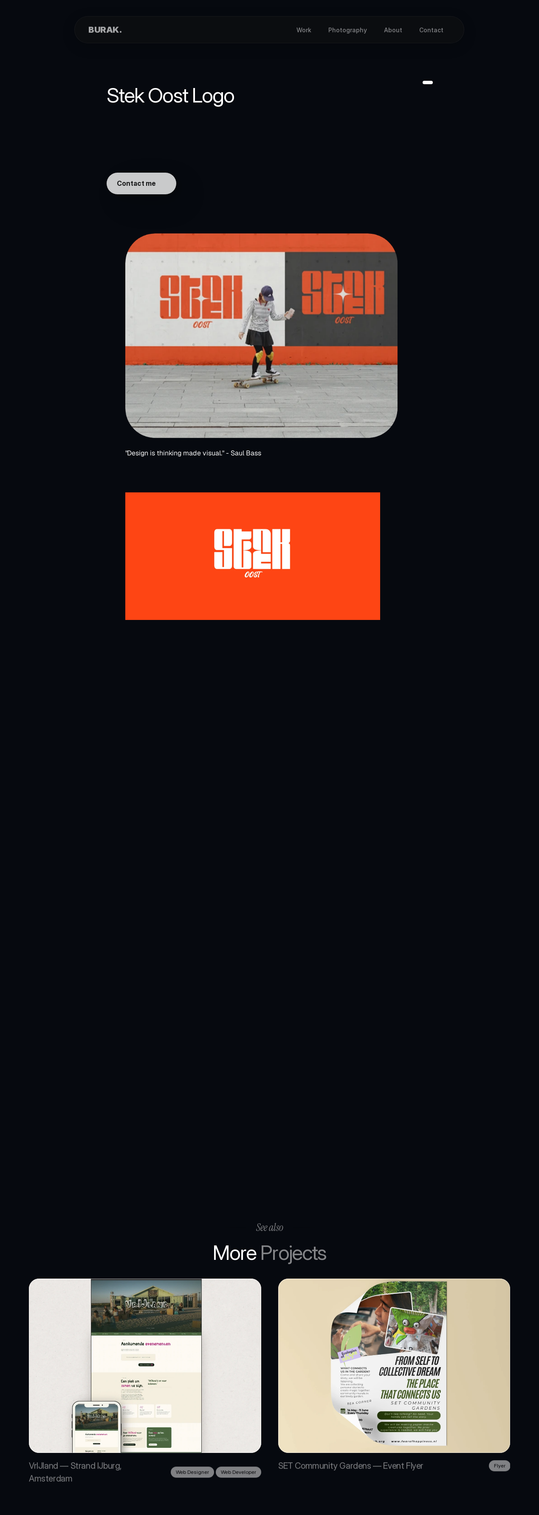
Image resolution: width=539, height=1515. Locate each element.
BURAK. (105, 30)
